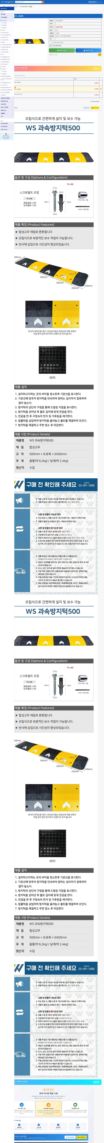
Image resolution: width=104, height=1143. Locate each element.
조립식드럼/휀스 (7, 49)
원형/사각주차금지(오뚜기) (8, 76)
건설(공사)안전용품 (8, 95)
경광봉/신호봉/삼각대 (8, 84)
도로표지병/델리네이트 (8, 42)
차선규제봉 (6, 20)
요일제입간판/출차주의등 (9, 87)
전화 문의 (86, 100)
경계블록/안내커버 (7, 56)
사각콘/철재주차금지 (8, 79)
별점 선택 (27, 1035)
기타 (8, 113)
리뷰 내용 (27, 1050)
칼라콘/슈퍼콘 (6, 46)
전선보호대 (6, 24)
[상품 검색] (28, 2)
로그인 (100, 2)
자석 (4, 51)
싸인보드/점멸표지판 (8, 32)
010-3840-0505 (5, 120)
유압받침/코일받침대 (8, 73)
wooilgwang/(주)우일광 (67, 42)
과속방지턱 (6, 17)
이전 (21, 9)
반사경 (5, 27)
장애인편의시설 (8, 98)
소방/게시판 (8, 101)
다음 (25, 9)
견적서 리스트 (5, 126)
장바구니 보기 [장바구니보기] (90, 50)
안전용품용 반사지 (7, 54)
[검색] (43, 2)
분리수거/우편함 (8, 104)
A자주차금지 (6, 82)
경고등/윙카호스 (7, 37)
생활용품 (8, 110)
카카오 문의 (95, 100)
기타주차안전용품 (7, 89)
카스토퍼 (5, 63)
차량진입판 (6, 22)
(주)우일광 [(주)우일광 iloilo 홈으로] (9, 2)
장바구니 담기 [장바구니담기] (68, 50)
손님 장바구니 (93, 2)
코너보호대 (6, 68)
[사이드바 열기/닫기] (2, 2)
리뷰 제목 (27, 1043)
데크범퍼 (5, 66)
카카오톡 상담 (5, 123)
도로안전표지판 (7, 29)
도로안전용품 (8, 14)
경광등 (5, 39)
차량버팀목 (6, 71)
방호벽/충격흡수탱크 (8, 44)
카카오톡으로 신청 (81, 996)
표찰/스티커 (8, 107)
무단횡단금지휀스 (7, 58)
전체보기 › (5, 92)
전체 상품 (4, 11)
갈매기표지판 (6, 34)
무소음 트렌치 (6, 61)
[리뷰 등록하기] (60, 1068)
